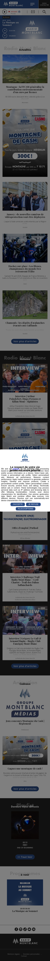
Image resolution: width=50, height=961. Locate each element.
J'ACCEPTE (18, 504)
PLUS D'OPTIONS (25, 509)
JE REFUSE (33, 504)
